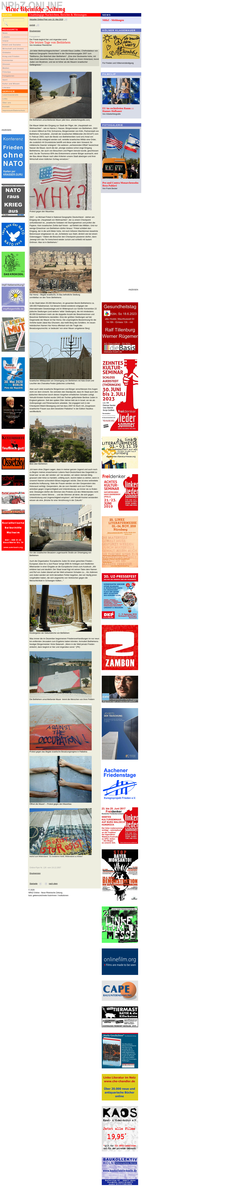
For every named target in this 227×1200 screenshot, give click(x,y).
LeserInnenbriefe (10, 95)
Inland (5, 41)
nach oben (53, 884)
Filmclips (6, 72)
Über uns (6, 103)
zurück (32, 25)
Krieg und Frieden (10, 56)
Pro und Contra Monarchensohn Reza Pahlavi (120, 184)
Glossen (6, 64)
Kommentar (7, 60)
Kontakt (6, 106)
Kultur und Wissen (11, 84)
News (5, 33)
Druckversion (35, 31)
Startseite (33, 884)
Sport (5, 80)
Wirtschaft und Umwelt (13, 49)
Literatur (6, 87)
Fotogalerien (8, 76)
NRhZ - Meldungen (113, 20)
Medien (5, 68)
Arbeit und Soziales (11, 45)
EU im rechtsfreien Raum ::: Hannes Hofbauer (118, 110)
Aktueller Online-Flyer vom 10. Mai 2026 (46, 19)
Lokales (6, 37)
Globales (6, 52)
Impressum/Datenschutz (13, 110)
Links (4, 99)
